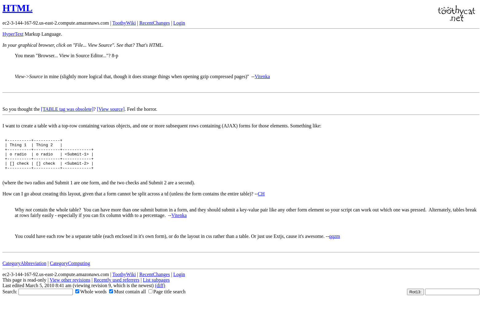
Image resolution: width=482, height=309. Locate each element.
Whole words (91, 298)
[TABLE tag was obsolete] (67, 109)
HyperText (12, 34)
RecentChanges (154, 23)
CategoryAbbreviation (24, 269)
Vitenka (262, 76)
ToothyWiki (124, 23)
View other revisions (70, 286)
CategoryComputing (70, 269)
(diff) (160, 292)
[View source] (110, 109)
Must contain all (127, 298)
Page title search (167, 298)
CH (261, 200)
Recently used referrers (116, 286)
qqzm (334, 242)
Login (179, 23)
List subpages (156, 286)
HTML (17, 8)
